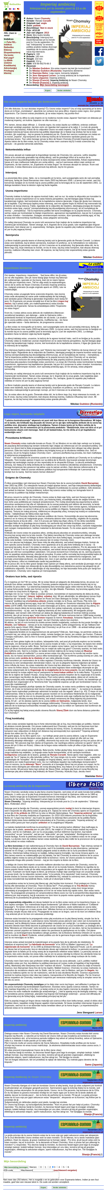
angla (44, 23)
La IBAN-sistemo (8, 61)
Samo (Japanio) (40, 78)
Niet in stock (46, 28)
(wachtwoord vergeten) (65, 1170)
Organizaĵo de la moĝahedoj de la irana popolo (53, 670)
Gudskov (97, 257)
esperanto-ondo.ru (93, 272)
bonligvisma (11, 755)
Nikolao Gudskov (41, 68)
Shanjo (88, 1114)
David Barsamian (90, 483)
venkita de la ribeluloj (31, 658)
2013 (46, 33)
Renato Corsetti (58, 755)
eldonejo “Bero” (34, 764)
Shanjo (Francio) (40, 80)
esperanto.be (96, 105)
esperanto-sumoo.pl (93, 1030)
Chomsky (45, 18)
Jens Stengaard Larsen (44, 75)
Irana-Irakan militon (63, 672)
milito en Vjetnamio (60, 701)
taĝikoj (39, 596)
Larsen (98, 1012)
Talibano (21, 625)
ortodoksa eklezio (37, 601)
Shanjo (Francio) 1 (41, 83)
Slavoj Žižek (62, 710)
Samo (88, 1064)
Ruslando (96, 404)
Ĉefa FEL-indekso (10, 43)
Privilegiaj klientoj (9, 72)
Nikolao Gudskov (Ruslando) (47, 71)
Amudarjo (68, 618)
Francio (97, 1114)
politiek (37, 25)
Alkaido (8, 625)
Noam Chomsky (13, 443)
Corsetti (47, 21)
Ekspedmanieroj (12, 52)
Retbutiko (9, 47)
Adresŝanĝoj (10, 68)
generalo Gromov (36, 618)
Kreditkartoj (10, 65)
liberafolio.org (96, 789)
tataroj (31, 596)
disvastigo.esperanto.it (91, 417)
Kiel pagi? (9, 58)
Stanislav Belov (40, 73)
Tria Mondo (82, 886)
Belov (99, 776)
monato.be (83, 105)
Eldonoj (8, 50)
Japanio (97, 1064)
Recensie (31, 66)
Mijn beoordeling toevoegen (54, 85)
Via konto (8, 55)
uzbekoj (48, 596)
